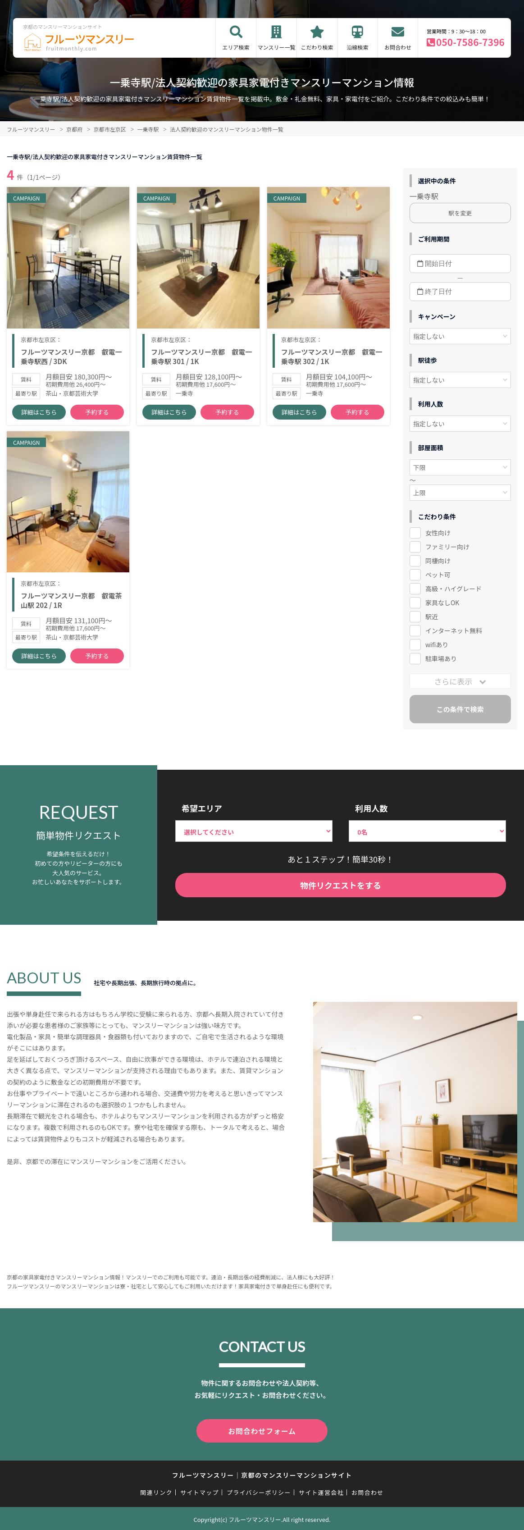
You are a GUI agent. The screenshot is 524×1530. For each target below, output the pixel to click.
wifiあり (436, 644)
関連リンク (156, 1490)
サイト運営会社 (321, 1490)
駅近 (431, 616)
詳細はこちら (38, 415)
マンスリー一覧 (277, 47)
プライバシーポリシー (259, 1490)
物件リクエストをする (340, 885)
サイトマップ (199, 1490)
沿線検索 (358, 47)
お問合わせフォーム (262, 1429)
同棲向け (438, 560)
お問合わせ (397, 47)
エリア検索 (236, 47)
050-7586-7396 (470, 42)
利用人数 (371, 808)
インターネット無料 (453, 630)
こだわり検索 (317, 47)
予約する (97, 415)
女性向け (438, 532)
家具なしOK (442, 602)
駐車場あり (441, 658)
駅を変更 (460, 213)
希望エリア (202, 808)
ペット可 (438, 574)
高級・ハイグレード (453, 588)
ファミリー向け (447, 546)
